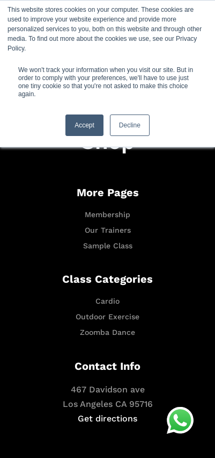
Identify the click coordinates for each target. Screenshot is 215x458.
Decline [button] (129, 125)
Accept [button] (84, 125)
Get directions (107, 418)
